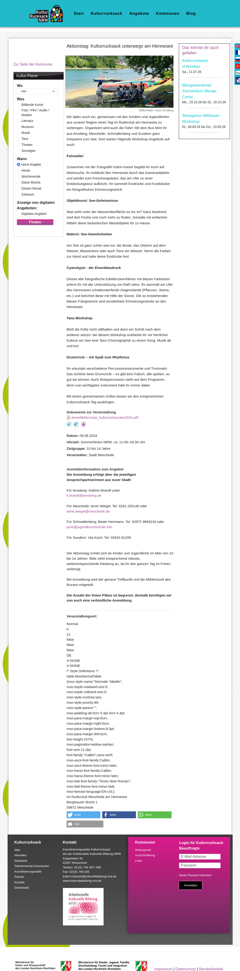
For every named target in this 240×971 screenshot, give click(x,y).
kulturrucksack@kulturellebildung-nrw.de (89, 876)
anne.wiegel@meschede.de (88, 511)
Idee (17, 850)
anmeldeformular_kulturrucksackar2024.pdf (104, 417)
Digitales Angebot (34, 214)
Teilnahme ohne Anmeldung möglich (69, 424)
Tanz (25, 139)
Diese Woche (31, 182)
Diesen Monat (31, 188)
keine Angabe (31, 164)
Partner (19, 877)
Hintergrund (143, 850)
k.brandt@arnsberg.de (84, 495)
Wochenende (31, 176)
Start (79, 13)
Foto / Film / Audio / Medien (35, 112)
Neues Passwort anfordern (195, 875)
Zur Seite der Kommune (32, 64)
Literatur (27, 121)
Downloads (21, 887)
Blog (191, 13)
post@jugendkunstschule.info (89, 527)
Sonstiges (29, 151)
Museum (28, 127)
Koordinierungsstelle (28, 871)
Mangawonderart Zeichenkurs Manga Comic (199, 91)
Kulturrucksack (106, 13)
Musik (26, 133)
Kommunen (167, 13)
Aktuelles (20, 855)
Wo (20, 86)
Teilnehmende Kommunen (31, 866)
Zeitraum (28, 194)
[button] (83, 814)
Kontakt (19, 882)
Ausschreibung (145, 855)
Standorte (20, 860)
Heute (26, 170)
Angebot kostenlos (76, 424)
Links (138, 860)
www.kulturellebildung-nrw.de (82, 880)
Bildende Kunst (32, 105)
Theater (27, 145)
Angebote (139, 13)
